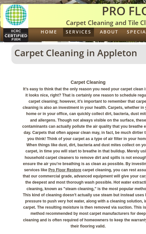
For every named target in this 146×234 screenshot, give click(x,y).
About (109, 32)
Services (78, 32)
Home (49, 32)
